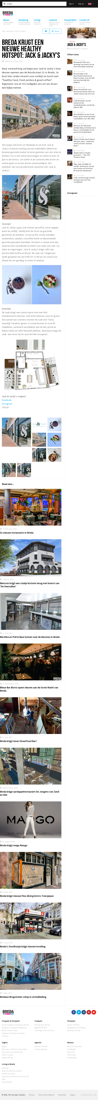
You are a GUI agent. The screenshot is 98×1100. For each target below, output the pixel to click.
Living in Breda (8, 1064)
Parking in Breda (73, 1030)
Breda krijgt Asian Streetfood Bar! (18, 741)
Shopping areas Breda (76, 1027)
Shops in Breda (73, 1025)
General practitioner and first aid (15, 1076)
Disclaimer (62, 1095)
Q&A (3, 1079)
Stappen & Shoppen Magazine (14, 1027)
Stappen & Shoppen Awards (13, 1033)
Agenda (38, 1042)
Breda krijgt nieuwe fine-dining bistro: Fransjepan (27, 895)
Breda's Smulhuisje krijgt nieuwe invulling (23, 946)
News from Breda (74, 1046)
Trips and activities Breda (12, 1052)
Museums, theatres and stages (14, 1049)
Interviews (71, 1055)
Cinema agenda (41, 1049)
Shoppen (71, 1021)
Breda (73, 1095)
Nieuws (70, 1042)
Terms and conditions (46, 1095)
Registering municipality (12, 1071)
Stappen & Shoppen (11, 1021)
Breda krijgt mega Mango (13, 845)
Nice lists (71, 1052)
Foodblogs (71, 1049)
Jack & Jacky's (76, 44)
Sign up (81, 4)
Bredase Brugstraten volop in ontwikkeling (23, 996)
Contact (5, 1036)
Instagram (7, 403)
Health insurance (9, 1073)
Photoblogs (72, 1057)
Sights (5, 1042)
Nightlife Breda (41, 1027)
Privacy (31, 1095)
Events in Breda (41, 1046)
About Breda (7, 1082)
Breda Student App (9, 1030)
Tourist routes (7, 1055)
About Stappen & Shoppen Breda (15, 1025)
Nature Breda (7, 1057)
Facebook (7, 400)
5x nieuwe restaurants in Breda (16, 532)
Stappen (38, 1021)
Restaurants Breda (42, 1025)
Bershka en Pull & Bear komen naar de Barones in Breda (30, 636)
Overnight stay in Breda (44, 1030)
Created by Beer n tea (88, 1095)
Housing (5, 1068)
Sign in (71, 4)
